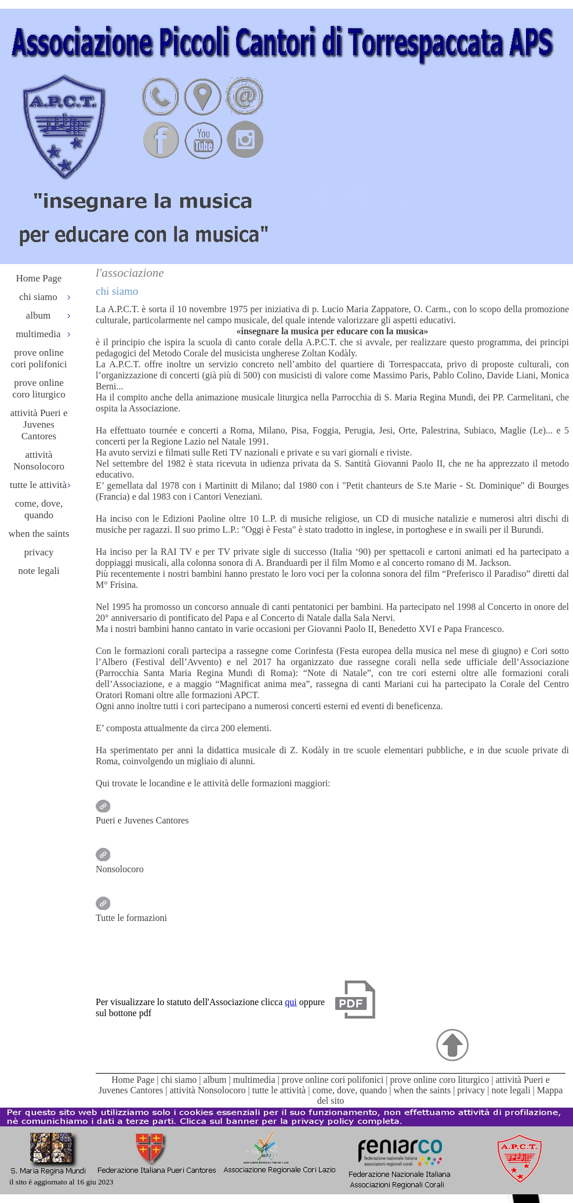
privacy (39, 552)
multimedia (254, 1080)
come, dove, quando (39, 509)
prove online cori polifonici (39, 358)
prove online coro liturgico (39, 388)
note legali (38, 570)
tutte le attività (279, 1090)
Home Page (39, 278)
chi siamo (179, 1080)
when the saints (39, 533)
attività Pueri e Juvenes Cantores (38, 424)
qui (290, 1002)
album (215, 1080)
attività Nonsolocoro (38, 460)
